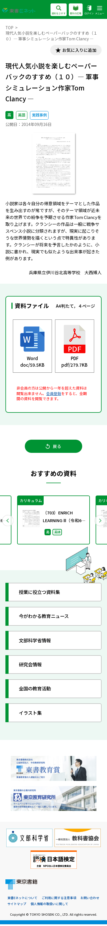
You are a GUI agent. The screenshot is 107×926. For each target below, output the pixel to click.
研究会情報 (31, 666)
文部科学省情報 (36, 641)
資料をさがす (59, 10)
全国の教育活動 (36, 690)
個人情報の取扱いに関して (49, 905)
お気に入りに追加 (78, 50)
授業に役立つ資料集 (41, 593)
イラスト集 (31, 714)
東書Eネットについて (22, 899)
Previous (7, 521)
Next (99, 521)
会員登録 (53, 393)
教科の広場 (76, 10)
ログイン (89, 10)
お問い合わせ (89, 899)
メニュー (99, 10)
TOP (9, 27)
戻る (53, 447)
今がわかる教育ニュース (45, 617)
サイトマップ (16, 905)
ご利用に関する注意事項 (59, 899)
